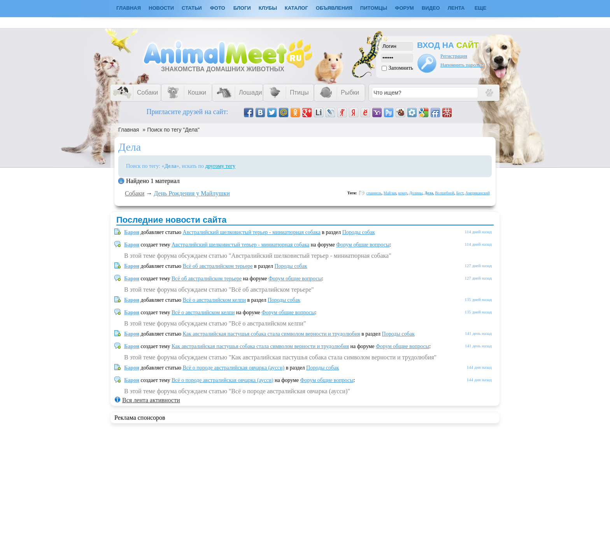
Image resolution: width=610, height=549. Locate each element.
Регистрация (453, 56)
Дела (428, 193)
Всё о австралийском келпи (214, 300)
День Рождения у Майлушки (192, 193)
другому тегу (220, 166)
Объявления (334, 8)
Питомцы (373, 8)
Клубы (268, 8)
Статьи (192, 8)
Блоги (242, 8)
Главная (128, 130)
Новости (161, 8)
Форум (404, 8)
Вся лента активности (151, 400)
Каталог (296, 8)
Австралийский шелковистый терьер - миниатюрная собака (252, 232)
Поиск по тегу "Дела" (173, 130)
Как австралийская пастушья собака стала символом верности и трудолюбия (271, 334)
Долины (415, 193)
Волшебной (444, 193)
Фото (217, 8)
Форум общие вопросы (362, 245)
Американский (477, 193)
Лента (456, 8)
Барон (131, 232)
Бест (460, 193)
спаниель (374, 193)
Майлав (390, 193)
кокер (402, 193)
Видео (431, 8)
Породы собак (358, 232)
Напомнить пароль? (461, 65)
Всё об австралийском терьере (218, 266)
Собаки (134, 193)
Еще (481, 8)
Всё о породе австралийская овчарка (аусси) (234, 368)
